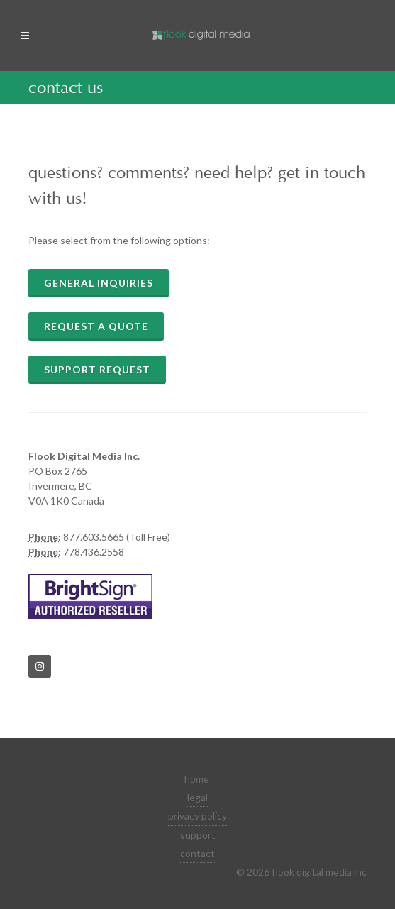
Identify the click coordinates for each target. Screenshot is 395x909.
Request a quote (96, 326)
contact (197, 853)
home (196, 779)
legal (197, 797)
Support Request (97, 369)
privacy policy (197, 816)
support (198, 835)
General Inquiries (98, 283)
